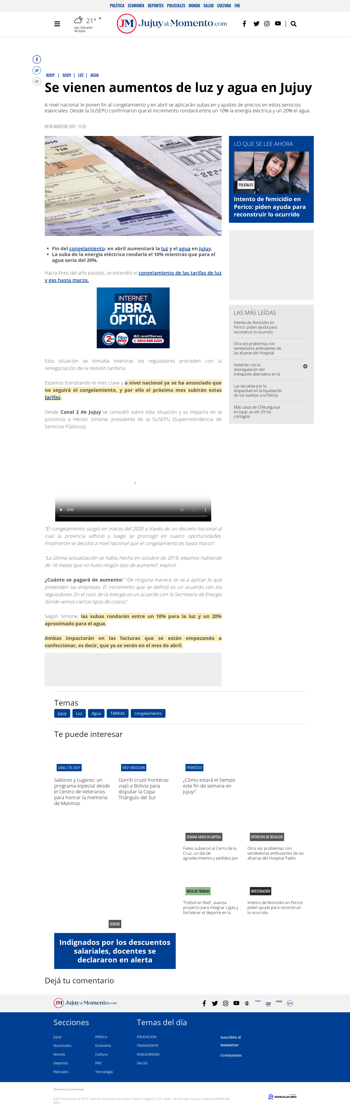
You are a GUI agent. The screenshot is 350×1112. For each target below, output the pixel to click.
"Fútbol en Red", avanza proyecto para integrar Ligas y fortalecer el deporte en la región (210, 910)
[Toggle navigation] (57, 24)
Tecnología (104, 1071)
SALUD (142, 1063)
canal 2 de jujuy (69, 767)
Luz (79, 713)
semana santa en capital (204, 837)
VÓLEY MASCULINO (133, 767)
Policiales (176, 6)
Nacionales (62, 1045)
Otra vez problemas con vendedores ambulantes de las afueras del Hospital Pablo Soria (257, 350)
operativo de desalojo (267, 837)
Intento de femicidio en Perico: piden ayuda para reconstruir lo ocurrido (270, 206)
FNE (237, 6)
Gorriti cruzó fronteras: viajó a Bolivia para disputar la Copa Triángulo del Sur (144, 789)
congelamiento (87, 248)
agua (185, 248)
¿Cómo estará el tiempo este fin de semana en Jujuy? (209, 786)
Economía (136, 6)
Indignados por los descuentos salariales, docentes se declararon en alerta (114, 951)
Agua (96, 713)
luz (164, 248)
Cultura (224, 6)
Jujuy (205, 248)
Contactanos (231, 1055)
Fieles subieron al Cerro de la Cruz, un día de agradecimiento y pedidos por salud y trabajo (210, 855)
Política (117, 6)
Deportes (156, 6)
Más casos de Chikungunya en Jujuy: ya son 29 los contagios (257, 411)
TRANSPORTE (147, 1045)
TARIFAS (117, 713)
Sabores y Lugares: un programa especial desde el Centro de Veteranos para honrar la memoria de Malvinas (82, 792)
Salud (208, 6)
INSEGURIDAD (148, 1054)
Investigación (260, 891)
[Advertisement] (133, 669)
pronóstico (194, 767)
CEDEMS (115, 924)
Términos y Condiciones (68, 1089)
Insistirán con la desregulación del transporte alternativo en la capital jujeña (257, 372)
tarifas (52, 397)
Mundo (194, 6)
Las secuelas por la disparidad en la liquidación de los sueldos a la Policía (258, 390)
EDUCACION (147, 1036)
